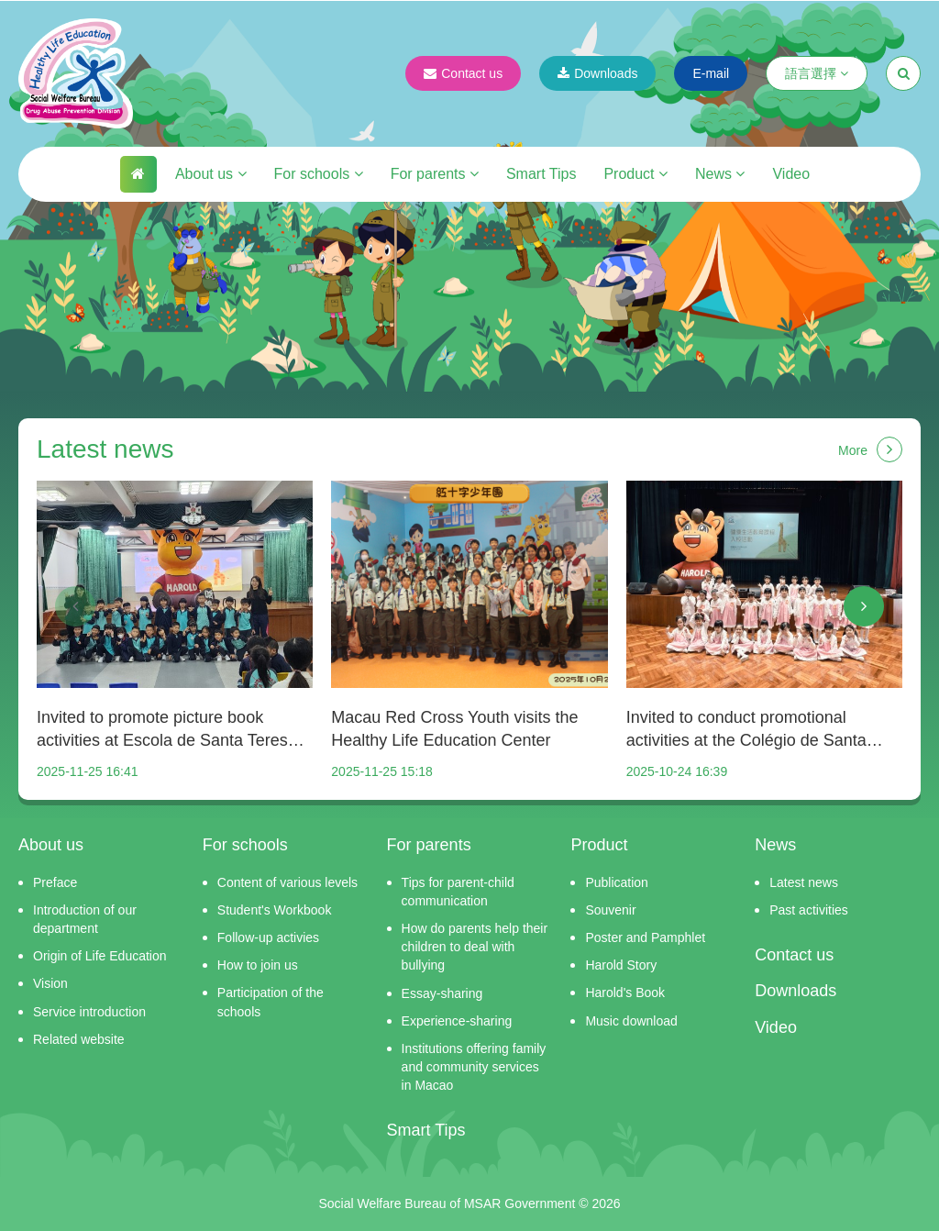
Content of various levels (287, 882)
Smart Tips (541, 174)
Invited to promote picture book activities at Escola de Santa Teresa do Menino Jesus (167, 730)
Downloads (597, 73)
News (720, 174)
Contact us (463, 73)
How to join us (257, 965)
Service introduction (89, 1011)
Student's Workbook (274, 910)
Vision (50, 983)
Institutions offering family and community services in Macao (474, 1066)
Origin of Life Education (100, 955)
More (870, 449)
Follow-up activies (268, 937)
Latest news (803, 882)
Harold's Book (625, 992)
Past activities (808, 910)
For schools (318, 174)
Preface (55, 882)
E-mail (710, 73)
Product (635, 174)
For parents (435, 174)
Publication (616, 882)
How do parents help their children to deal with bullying (475, 946)
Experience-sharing (457, 1021)
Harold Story (621, 965)
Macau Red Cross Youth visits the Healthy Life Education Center (454, 728)
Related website (79, 1039)
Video (791, 174)
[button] (75, 606)
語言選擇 (816, 73)
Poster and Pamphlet (645, 937)
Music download (631, 1021)
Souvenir (610, 910)
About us (211, 174)
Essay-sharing (442, 993)
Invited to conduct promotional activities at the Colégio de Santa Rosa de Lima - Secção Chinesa (746, 730)
